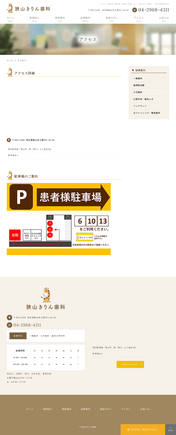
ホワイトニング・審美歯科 (146, 113)
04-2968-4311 (27, 325)
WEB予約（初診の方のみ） (143, 429)
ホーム (10, 19)
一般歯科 (137, 78)
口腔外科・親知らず (143, 99)
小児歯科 (137, 92)
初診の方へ (112, 19)
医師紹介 (35, 19)
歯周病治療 (139, 85)
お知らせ (164, 19)
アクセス (139, 19)
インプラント (140, 106)
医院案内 (60, 19)
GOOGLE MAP (129, 364)
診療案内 (85, 19)
